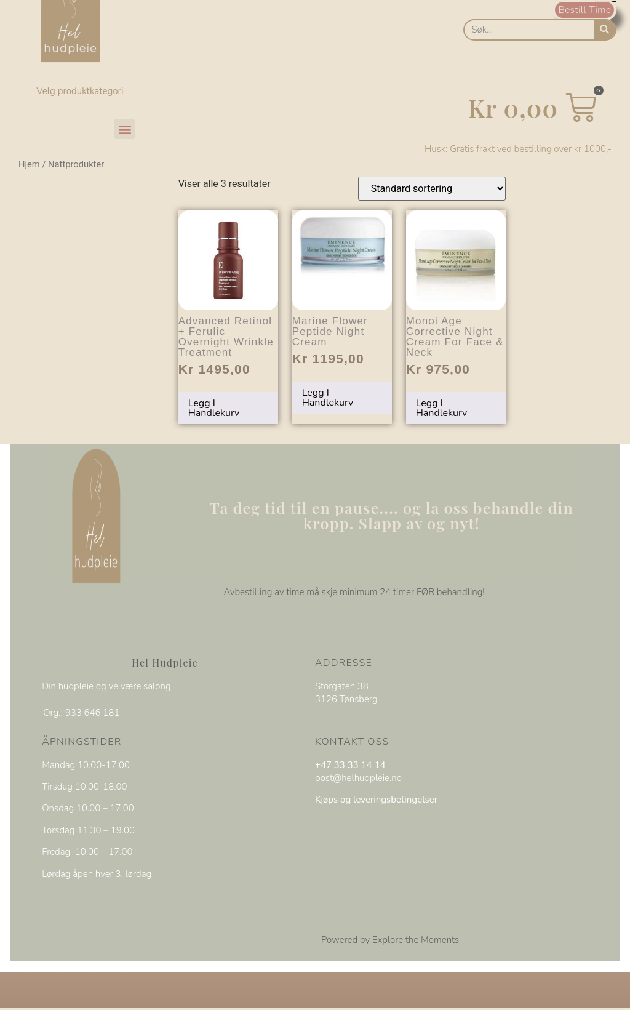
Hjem (29, 164)
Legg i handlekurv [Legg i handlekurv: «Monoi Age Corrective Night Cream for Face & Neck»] (442, 408)
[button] (124, 129)
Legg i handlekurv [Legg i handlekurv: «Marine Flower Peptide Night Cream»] (328, 397)
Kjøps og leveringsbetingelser (376, 799)
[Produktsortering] (432, 189)
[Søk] (604, 29)
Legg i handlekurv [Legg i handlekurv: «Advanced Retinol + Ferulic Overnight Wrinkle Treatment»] (214, 408)
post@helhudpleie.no (358, 777)
